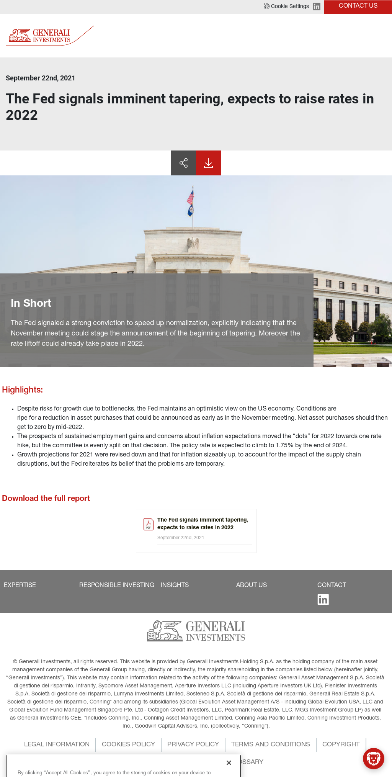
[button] (286, 7)
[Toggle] (381, 35)
